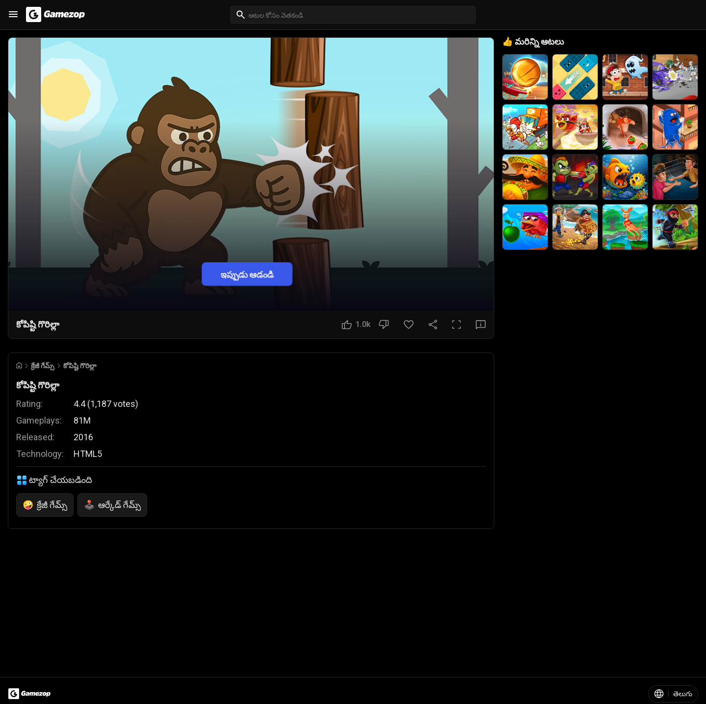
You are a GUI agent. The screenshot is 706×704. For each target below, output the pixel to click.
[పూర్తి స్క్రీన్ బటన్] (456, 324)
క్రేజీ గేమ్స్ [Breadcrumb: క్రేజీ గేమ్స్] (42, 366)
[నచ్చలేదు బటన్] (384, 324)
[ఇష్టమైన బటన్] (409, 324)
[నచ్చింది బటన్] (356, 324)
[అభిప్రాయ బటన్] (481, 324)
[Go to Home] (19, 365)
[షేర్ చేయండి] (433, 324)
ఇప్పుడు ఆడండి (247, 274)
